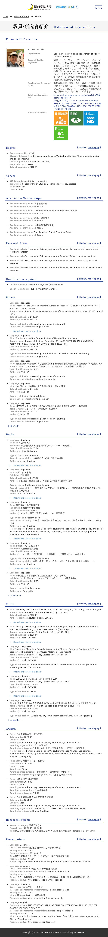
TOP (5, 16)
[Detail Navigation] (98, 6)
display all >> (14, 426)
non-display (93, 147)
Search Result (21, 16)
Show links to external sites (25, 331)
